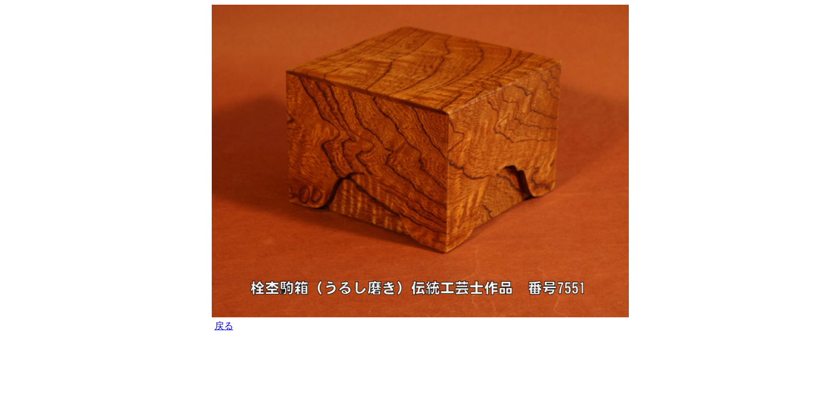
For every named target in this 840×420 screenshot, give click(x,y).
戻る (224, 326)
